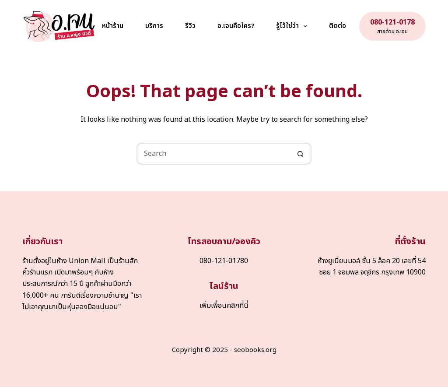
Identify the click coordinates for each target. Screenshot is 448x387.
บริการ (154, 26)
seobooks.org (255, 350)
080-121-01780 (224, 261)
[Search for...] (213, 154)
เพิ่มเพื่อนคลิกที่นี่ (224, 305)
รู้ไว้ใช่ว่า (293, 26)
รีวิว (190, 26)
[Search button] (301, 154)
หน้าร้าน (112, 26)
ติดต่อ (337, 26)
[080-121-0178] (392, 26)
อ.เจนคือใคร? (235, 26)
